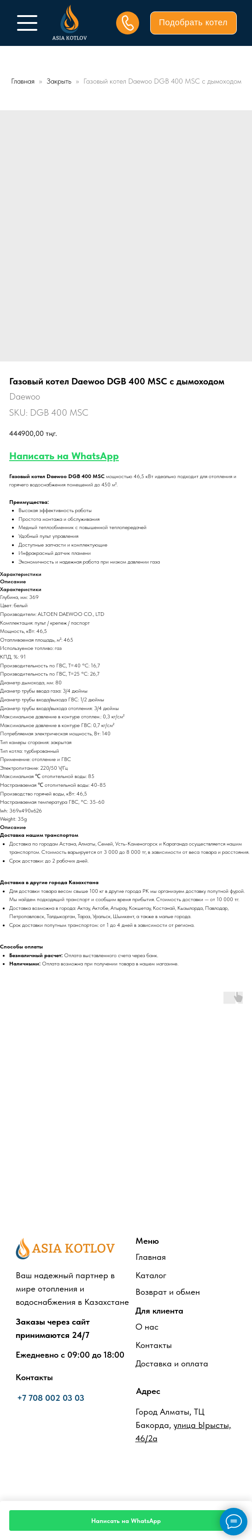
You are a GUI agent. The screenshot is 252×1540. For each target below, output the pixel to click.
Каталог (150, 1275)
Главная (23, 81)
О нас (146, 1326)
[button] (193, 22)
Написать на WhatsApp (64, 456)
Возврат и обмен (167, 1291)
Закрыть (60, 81)
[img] (27, 22)
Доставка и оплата (171, 1363)
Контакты (153, 1345)
